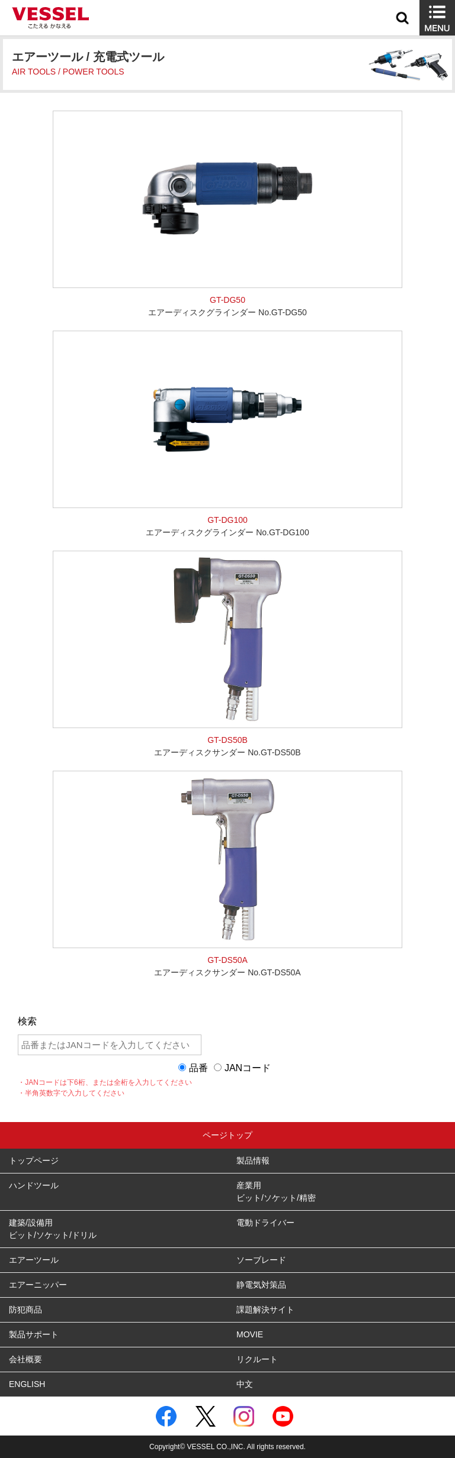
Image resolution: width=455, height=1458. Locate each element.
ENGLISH (27, 1384)
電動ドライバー (265, 1222)
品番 (198, 1068)
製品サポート (34, 1334)
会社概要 (25, 1359)
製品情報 (253, 1160)
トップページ (34, 1160)
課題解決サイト (265, 1309)
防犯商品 (25, 1309)
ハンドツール (34, 1185)
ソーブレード (261, 1260)
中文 (244, 1384)
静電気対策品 (261, 1284)
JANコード (248, 1068)
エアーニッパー (38, 1284)
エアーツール (34, 1260)
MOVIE (249, 1334)
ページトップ (227, 1135)
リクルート (257, 1359)
